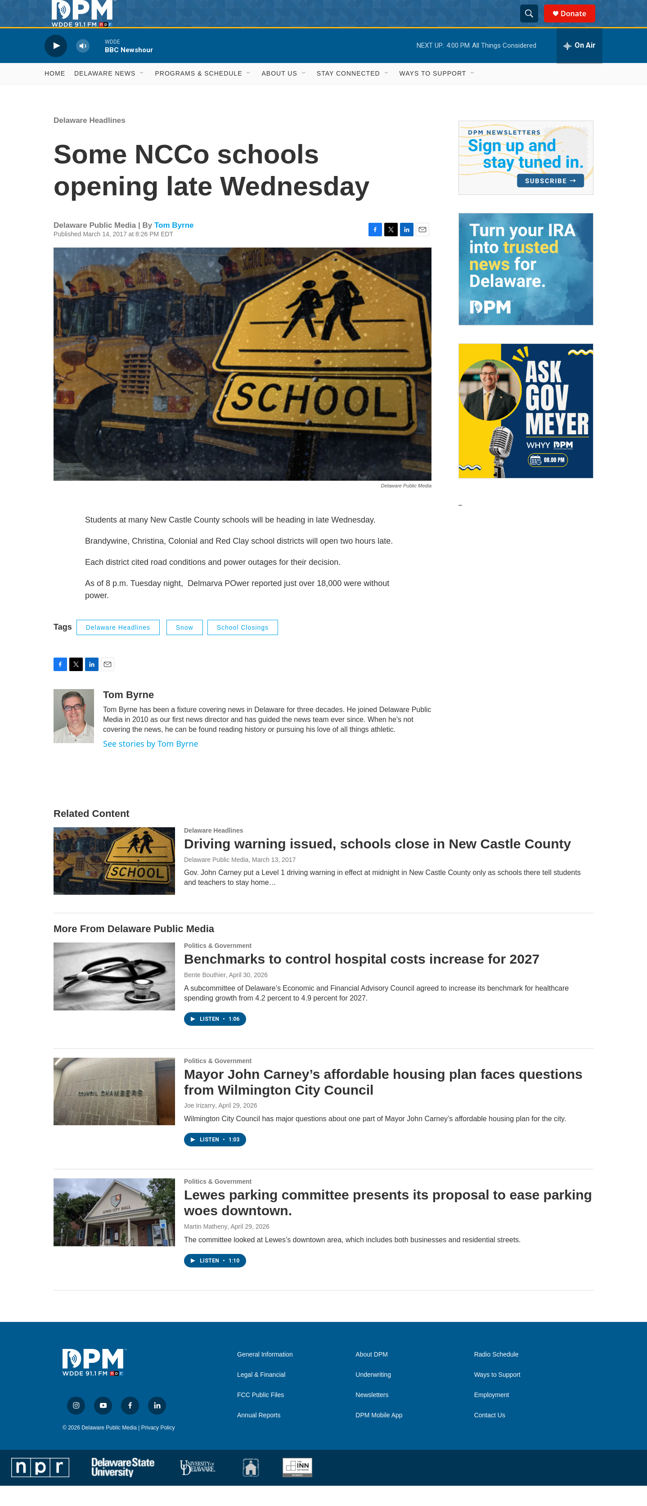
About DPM (371, 1374)
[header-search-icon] (533, 24)
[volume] (82, 66)
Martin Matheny (205, 1246)
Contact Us (489, 1435)
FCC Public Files (260, 1415)
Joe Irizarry (199, 1125)
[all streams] (579, 66)
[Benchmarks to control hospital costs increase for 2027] (114, 996)
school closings (243, 647)
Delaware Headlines (90, 140)
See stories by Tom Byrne (150, 763)
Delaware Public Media (216, 880)
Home (55, 93)
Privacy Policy (158, 1448)
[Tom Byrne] (74, 736)
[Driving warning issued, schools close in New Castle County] (114, 881)
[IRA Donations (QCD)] (526, 289)
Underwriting (373, 1395)
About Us (279, 93)
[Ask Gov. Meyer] (526, 431)
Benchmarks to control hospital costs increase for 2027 (361, 979)
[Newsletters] (526, 178)
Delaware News (104, 93)
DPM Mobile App (378, 1435)
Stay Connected (348, 93)
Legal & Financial (261, 1395)
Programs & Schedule (198, 93)
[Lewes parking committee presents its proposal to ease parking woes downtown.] (114, 1232)
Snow (184, 647)
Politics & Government (218, 965)
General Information (265, 1374)
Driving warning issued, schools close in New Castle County (377, 864)
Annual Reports (259, 1435)
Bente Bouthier (205, 995)
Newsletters (371, 1415)
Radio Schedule (496, 1374)
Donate (579, 23)
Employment (491, 1415)
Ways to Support (433, 93)
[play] (56, 66)
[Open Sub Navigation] (142, 93)
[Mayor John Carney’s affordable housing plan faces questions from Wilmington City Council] (114, 1111)
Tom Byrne (174, 245)
